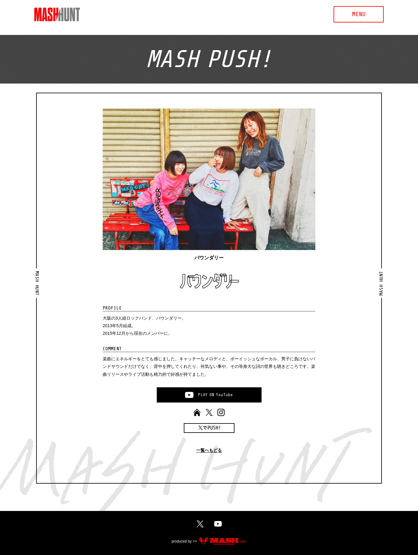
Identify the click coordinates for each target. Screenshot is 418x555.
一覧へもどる (209, 450)
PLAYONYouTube (215, 394)
